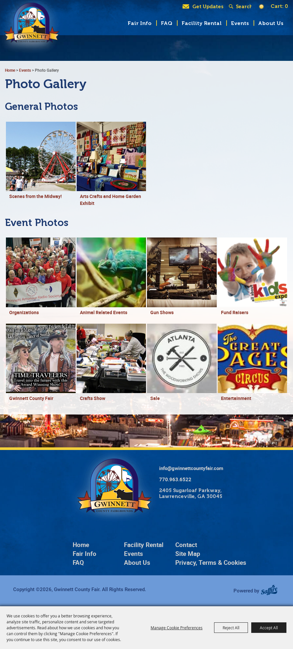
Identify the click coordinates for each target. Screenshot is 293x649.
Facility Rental (202, 23)
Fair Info (140, 23)
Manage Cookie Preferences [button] (177, 627)
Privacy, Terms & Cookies (210, 562)
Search (232, 6)
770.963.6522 (175, 479)
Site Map (187, 553)
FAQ (166, 23)
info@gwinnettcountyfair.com (191, 468)
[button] (41, 164)
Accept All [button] (269, 627)
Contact (186, 544)
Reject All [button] (231, 627)
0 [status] (286, 6)
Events (240, 23)
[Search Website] (244, 7)
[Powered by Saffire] (271, 590)
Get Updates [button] (207, 7)
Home (10, 70)
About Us (270, 23)
